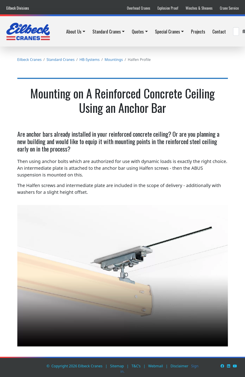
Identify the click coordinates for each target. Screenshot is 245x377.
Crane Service (229, 8)
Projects (198, 31)
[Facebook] (222, 366)
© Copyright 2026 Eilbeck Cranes (75, 366)
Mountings (114, 59)
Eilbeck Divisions (17, 8)
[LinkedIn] (228, 366)
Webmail (155, 366)
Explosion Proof (167, 8)
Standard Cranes (106, 31)
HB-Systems (89, 59)
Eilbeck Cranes (29, 59)
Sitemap (117, 366)
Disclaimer (179, 366)
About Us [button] (73, 31)
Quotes (138, 31)
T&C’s (136, 366)
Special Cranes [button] (167, 31)
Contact (219, 31)
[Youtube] (235, 366)
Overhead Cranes (138, 8)
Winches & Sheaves (199, 8)
